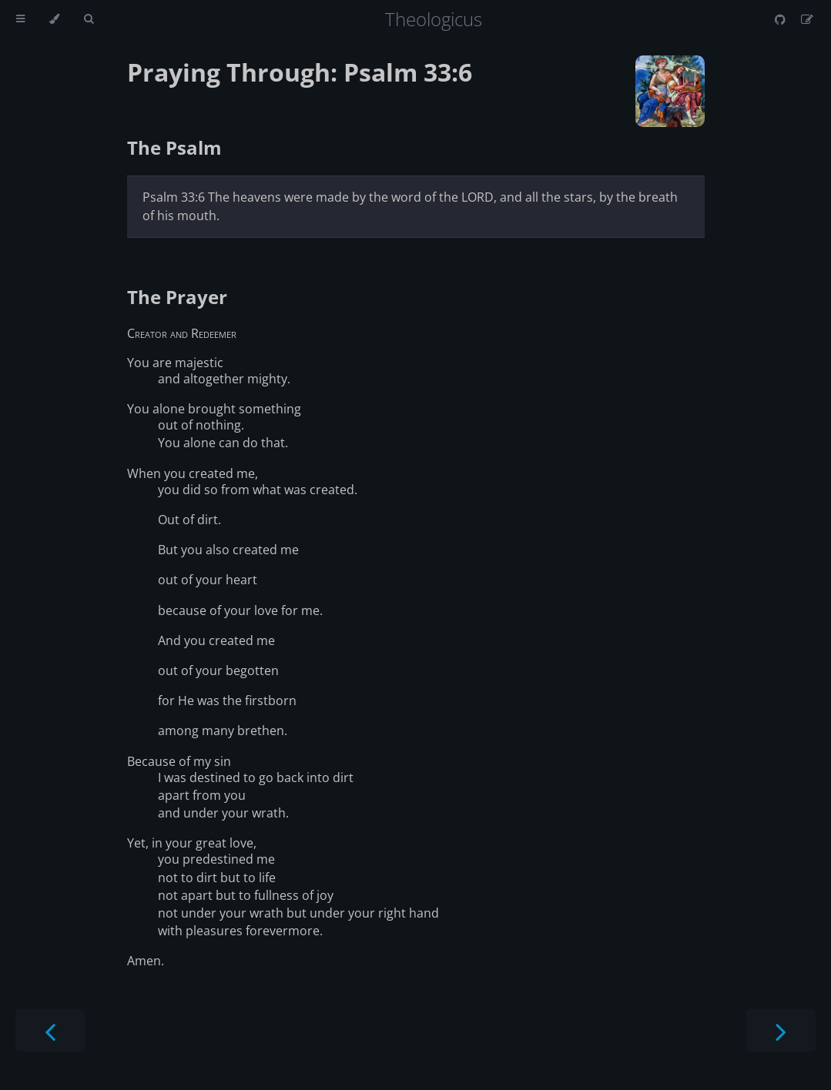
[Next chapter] (781, 1030)
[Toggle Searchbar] (89, 19)
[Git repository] (782, 19)
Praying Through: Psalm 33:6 (299, 72)
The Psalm (174, 147)
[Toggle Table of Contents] (20, 19)
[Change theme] (54, 19)
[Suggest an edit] (807, 19)
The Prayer (177, 296)
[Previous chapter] (50, 1030)
